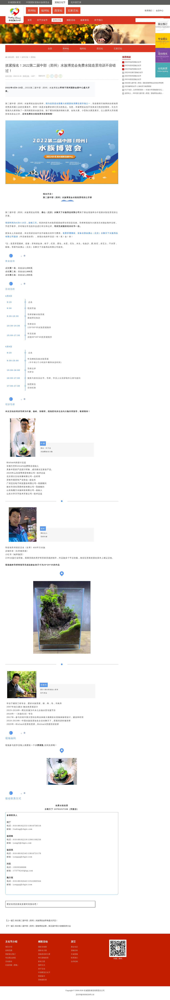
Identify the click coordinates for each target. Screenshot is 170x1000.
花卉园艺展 (76, 2)
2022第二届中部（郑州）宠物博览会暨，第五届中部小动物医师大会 (43, 926)
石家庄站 (118, 48)
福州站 (83, 48)
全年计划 (25, 57)
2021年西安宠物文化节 (133, 79)
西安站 (100, 48)
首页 (17, 57)
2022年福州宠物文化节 (133, 62)
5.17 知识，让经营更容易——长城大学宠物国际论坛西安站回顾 (147, 90)
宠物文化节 (60, 2)
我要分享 (42, 76)
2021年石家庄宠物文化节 (134, 72)
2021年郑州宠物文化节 (133, 76)
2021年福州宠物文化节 (133, 69)
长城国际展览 (14, 2)
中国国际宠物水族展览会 (37, 2)
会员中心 (159, 10)
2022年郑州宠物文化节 (133, 65)
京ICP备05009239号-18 (85, 995)
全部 (50, 48)
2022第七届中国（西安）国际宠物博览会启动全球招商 (144, 83)
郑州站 (66, 48)
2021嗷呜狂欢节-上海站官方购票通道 (138, 86)
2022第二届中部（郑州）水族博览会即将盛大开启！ (36, 920)
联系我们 (148, 10)
